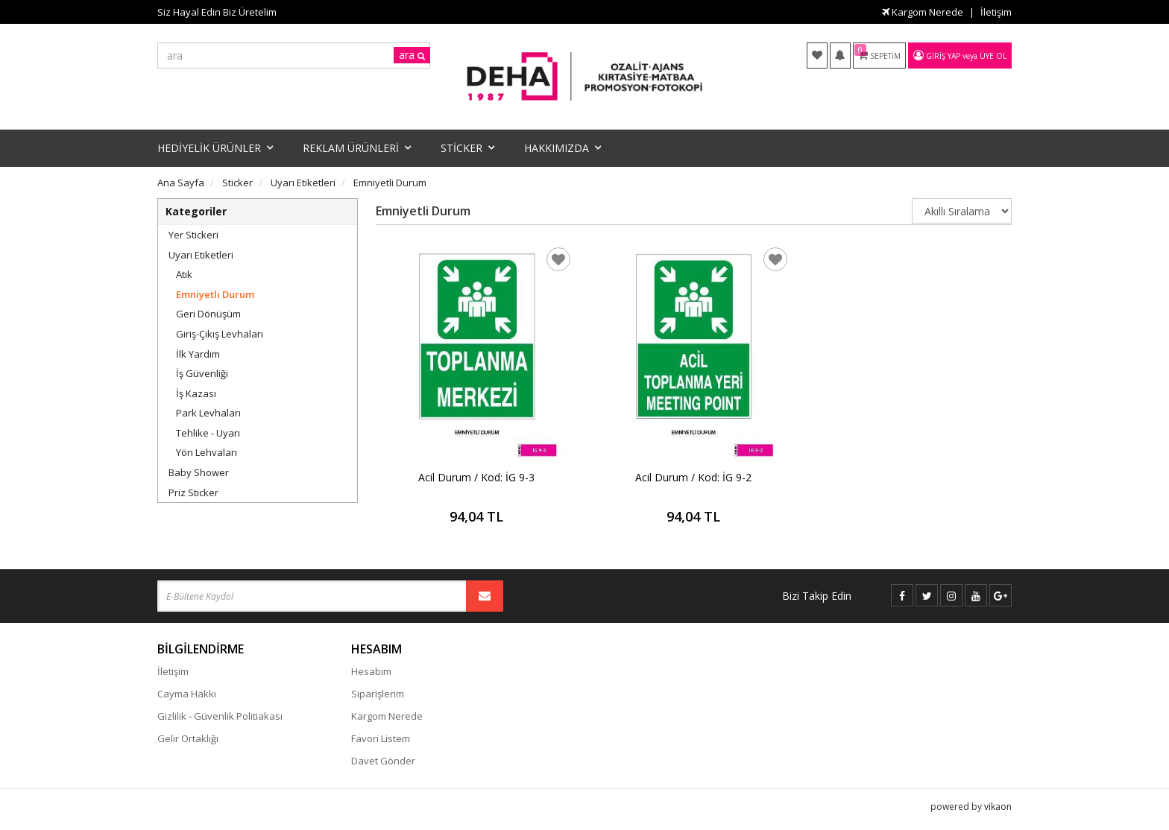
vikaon (998, 805)
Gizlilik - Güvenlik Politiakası (220, 716)
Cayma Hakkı (186, 693)
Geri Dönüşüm (208, 313)
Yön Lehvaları (206, 452)
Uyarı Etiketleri (200, 255)
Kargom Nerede (922, 12)
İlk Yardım (198, 354)
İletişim (996, 12)
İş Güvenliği (202, 373)
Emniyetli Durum (215, 294)
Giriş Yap (943, 56)
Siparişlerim (377, 693)
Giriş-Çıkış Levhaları (219, 333)
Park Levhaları (208, 412)
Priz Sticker (193, 492)
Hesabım (371, 671)
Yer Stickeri (193, 234)
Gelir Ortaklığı (187, 738)
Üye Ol (993, 56)
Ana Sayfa (180, 182)
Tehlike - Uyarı (208, 433)
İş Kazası (196, 393)
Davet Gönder (383, 760)
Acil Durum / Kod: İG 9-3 (476, 477)
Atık (184, 274)
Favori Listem (380, 738)
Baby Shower (198, 472)
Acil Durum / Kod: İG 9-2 (693, 477)
